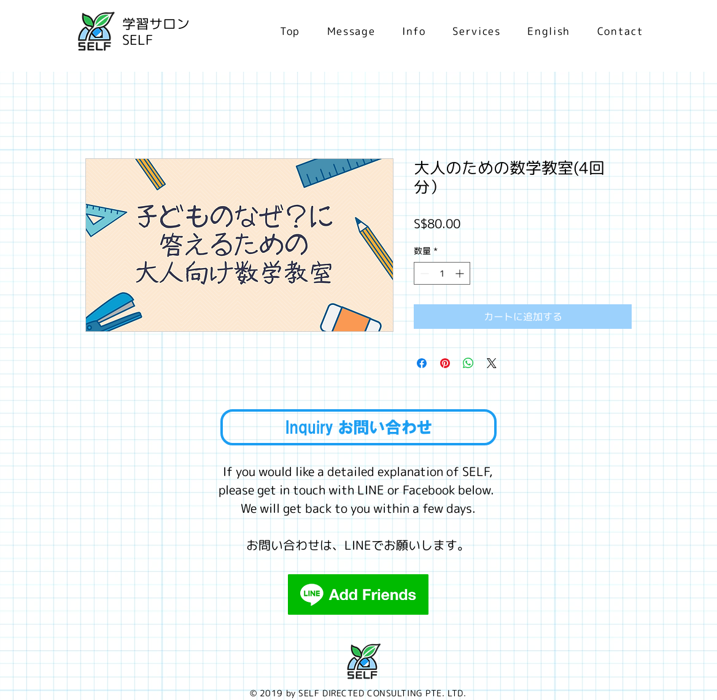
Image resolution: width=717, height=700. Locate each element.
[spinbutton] (442, 273)
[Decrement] (423, 273)
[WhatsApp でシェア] (468, 363)
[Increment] (460, 273)
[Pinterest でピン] (445, 363)
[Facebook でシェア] (421, 363)
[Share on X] (491, 363)
